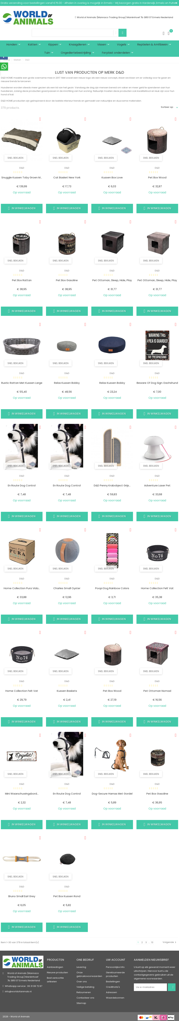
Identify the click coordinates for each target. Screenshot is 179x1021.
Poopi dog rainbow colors (112, 588)
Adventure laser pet (157, 485)
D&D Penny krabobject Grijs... (112, 485)
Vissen (104, 45)
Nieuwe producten (57, 972)
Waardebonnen (115, 997)
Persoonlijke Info (115, 967)
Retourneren (84, 992)
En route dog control (22, 485)
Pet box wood (157, 177)
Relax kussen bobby (67, 383)
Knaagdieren (80, 45)
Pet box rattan (22, 280)
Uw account (115, 960)
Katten (35, 45)
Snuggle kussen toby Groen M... (21, 177)
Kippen (55, 45)
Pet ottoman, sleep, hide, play (112, 280)
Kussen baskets (67, 691)
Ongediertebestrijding (78, 53)
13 (152, 942)
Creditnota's (113, 987)
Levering (81, 967)
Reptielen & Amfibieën (155, 45)
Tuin (49, 53)
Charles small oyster (66, 588)
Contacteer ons (85, 997)
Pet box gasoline (67, 280)
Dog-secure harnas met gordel (112, 793)
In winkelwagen (21, 208)
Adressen (111, 992)
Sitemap (81, 1003)
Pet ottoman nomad (157, 691)
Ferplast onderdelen (118, 53)
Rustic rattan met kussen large (21, 383)
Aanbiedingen (55, 967)
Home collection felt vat (157, 588)
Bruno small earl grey (21, 896)
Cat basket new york (66, 177)
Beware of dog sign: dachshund (157, 383)
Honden (14, 45)
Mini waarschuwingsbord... (22, 793)
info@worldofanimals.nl (18, 991)
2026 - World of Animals (16, 1016)
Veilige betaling (85, 987)
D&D (21, 167)
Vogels (124, 45)
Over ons (82, 981)
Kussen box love (112, 177)
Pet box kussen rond (66, 896)
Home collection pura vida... (22, 588)
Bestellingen (113, 981)
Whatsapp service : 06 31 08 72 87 (23, 986)
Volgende (170, 942)
